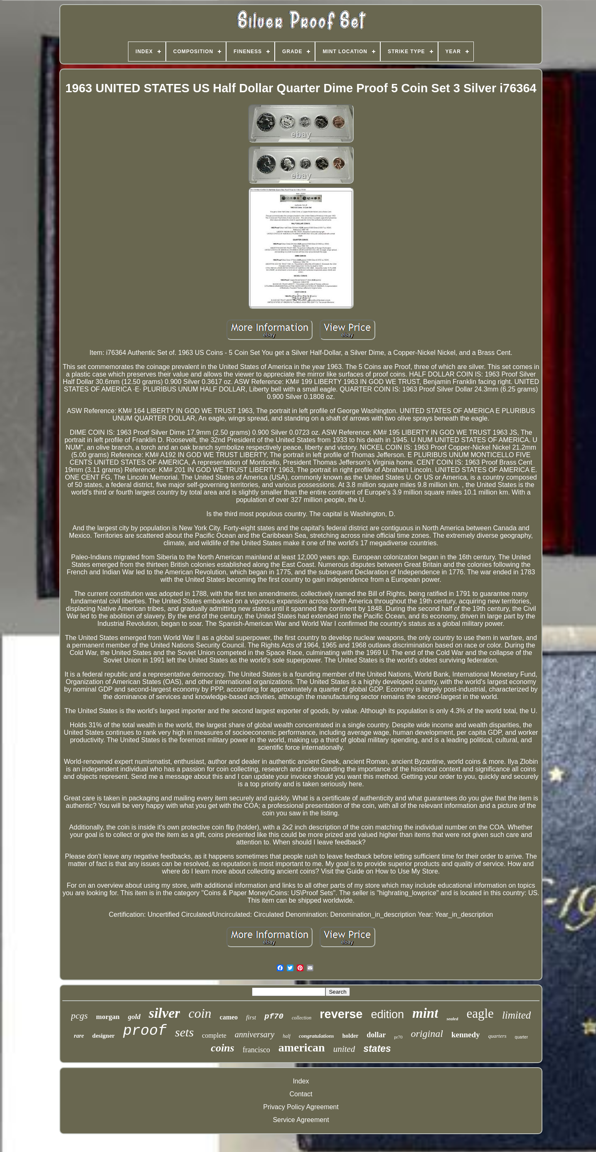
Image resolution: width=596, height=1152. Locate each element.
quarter (521, 1037)
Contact (300, 1094)
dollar (376, 1035)
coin (199, 1013)
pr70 (398, 1036)
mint (425, 1013)
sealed (452, 1018)
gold (134, 1017)
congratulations (316, 1036)
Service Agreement (301, 1119)
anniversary (255, 1034)
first (251, 1017)
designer (103, 1035)
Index (301, 1081)
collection (301, 1018)
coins (222, 1048)
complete (214, 1035)
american (301, 1047)
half (287, 1036)
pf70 (273, 1016)
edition (387, 1014)
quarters (497, 1036)
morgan (108, 1017)
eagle (479, 1013)
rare (79, 1036)
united (344, 1049)
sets (184, 1032)
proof (145, 1031)
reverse (341, 1014)
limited (516, 1015)
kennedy (465, 1034)
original (427, 1033)
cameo (229, 1017)
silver (164, 1013)
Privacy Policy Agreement (300, 1106)
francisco (256, 1050)
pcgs (79, 1015)
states (377, 1048)
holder (350, 1036)
